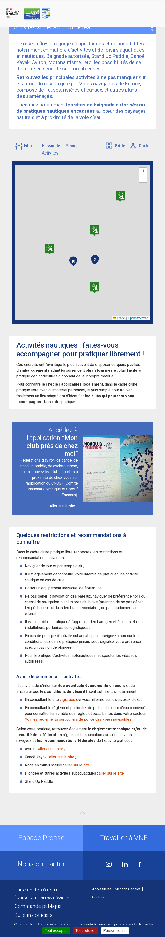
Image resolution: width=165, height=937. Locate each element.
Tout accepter (56, 931)
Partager (151, 28)
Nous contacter (41, 864)
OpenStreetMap (138, 318)
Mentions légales (128, 889)
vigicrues (67, 699)
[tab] (115, 145)
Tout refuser (85, 931)
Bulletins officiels (33, 915)
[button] (28, 149)
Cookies (98, 897)
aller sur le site (50, 748)
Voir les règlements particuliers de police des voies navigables (78, 719)
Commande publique (38, 906)
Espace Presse (41, 837)
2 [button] (95, 259)
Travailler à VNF (124, 837)
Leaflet (119, 318)
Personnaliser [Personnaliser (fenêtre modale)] (115, 931)
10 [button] (73, 261)
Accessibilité (101, 889)
